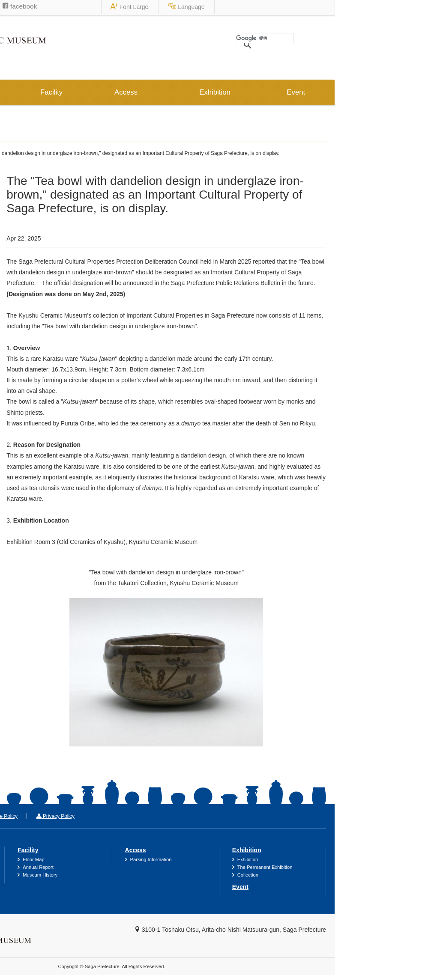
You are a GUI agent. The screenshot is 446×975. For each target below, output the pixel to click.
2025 (26, 202)
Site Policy (114, 816)
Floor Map (145, 859)
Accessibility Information (52, 859)
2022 (26, 240)
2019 (26, 296)
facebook (131, 6)
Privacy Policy (167, 816)
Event (407, 92)
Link (72, 816)
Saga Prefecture (30, 6)
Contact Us (29, 816)
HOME (19, 153)
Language (409, 6)
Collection (359, 874)
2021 (26, 259)
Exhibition (326, 92)
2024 (26, 221)
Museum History (151, 874)
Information (67, 92)
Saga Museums (82, 6)
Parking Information (262, 859)
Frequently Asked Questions (57, 874)
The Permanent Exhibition (376, 867)
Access (237, 92)
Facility (163, 92)
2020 (26, 277)
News (49, 153)
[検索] (376, 38)
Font (352, 6)
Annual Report (149, 867)
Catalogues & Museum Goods (59, 867)
